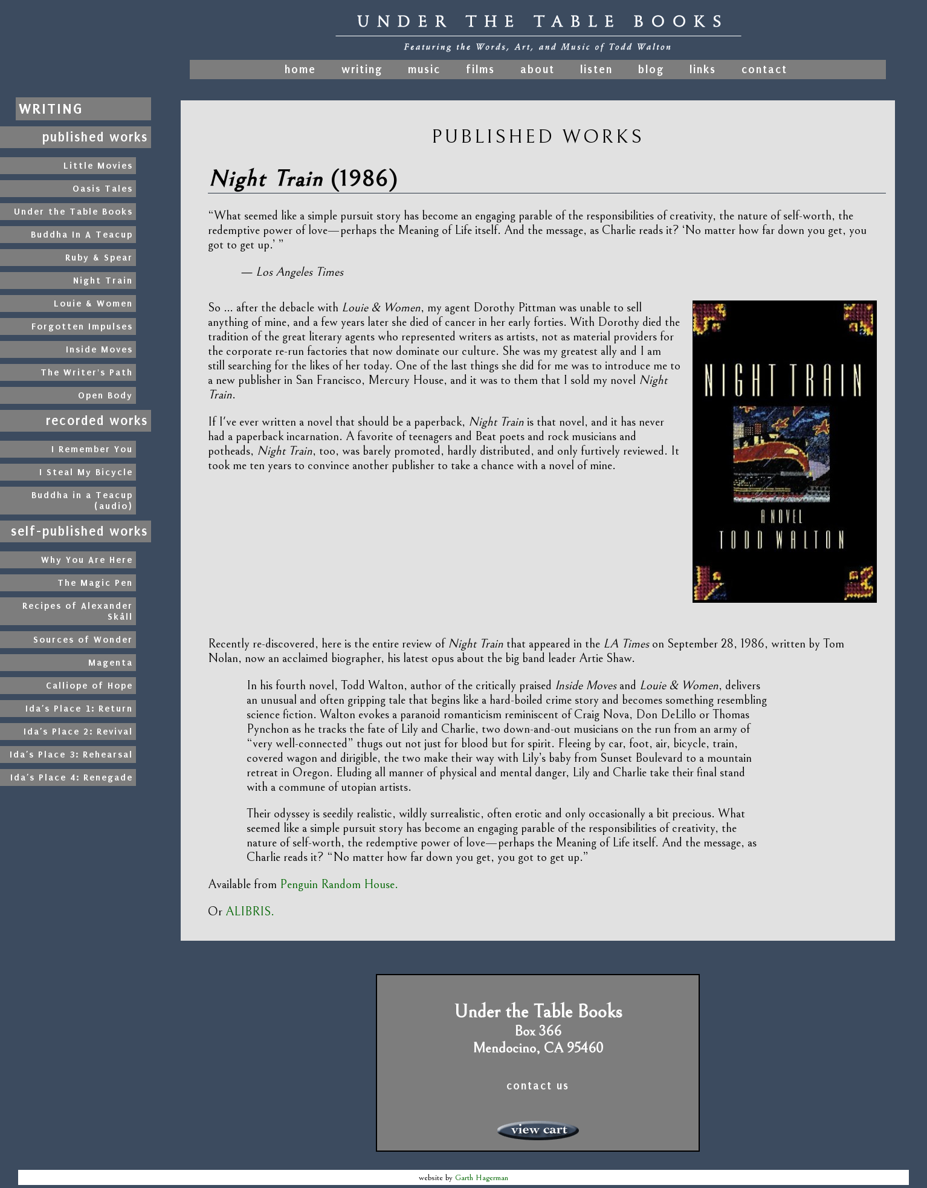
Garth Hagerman (481, 1177)
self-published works (79, 531)
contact (764, 69)
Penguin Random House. (339, 884)
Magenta (110, 662)
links (702, 69)
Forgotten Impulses (82, 326)
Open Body (105, 395)
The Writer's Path (86, 372)
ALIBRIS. (249, 911)
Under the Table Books (73, 211)
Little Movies (98, 165)
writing (362, 69)
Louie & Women (93, 303)
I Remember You (92, 449)
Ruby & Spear (99, 257)
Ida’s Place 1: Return (79, 708)
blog (651, 69)
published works (95, 137)
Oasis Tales (103, 188)
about (537, 69)
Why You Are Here (87, 559)
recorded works (97, 421)
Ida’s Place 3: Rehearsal (71, 754)
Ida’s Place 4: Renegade (71, 777)
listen (596, 69)
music (424, 69)
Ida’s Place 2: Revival (78, 731)
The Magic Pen (95, 582)
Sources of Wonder (83, 639)
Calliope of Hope (89, 685)
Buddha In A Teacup (82, 234)
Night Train (103, 280)
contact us (537, 1085)
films (480, 69)
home (302, 69)
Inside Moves (99, 349)
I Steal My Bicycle (86, 472)
